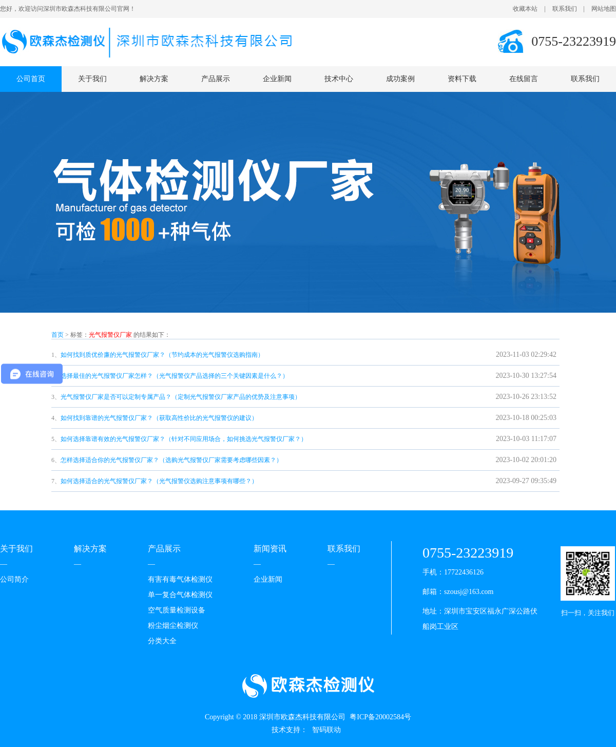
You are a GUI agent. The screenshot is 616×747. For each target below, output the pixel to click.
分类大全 (162, 641)
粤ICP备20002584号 (380, 717)
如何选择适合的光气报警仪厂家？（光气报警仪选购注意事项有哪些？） (159, 481)
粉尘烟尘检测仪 (173, 625)
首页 (57, 334)
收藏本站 (525, 8)
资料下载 (462, 79)
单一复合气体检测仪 (180, 595)
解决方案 (154, 79)
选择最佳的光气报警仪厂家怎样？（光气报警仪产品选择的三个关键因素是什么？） (174, 375)
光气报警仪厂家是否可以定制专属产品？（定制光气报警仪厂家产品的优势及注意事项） (181, 396)
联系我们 (564, 8)
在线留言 (523, 79)
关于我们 (92, 79)
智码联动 (326, 730)
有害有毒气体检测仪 (180, 579)
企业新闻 (277, 79)
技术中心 (338, 79)
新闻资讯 (270, 548)
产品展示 (215, 79)
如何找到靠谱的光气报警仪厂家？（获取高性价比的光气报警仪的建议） (159, 418)
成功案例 (400, 79)
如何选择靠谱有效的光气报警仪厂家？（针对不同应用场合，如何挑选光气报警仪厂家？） (184, 439)
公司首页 (30, 79)
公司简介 (14, 579)
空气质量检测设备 (176, 610)
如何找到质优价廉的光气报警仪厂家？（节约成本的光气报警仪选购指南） (162, 354)
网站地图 (603, 8)
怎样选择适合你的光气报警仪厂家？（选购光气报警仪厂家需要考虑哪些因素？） (171, 460)
